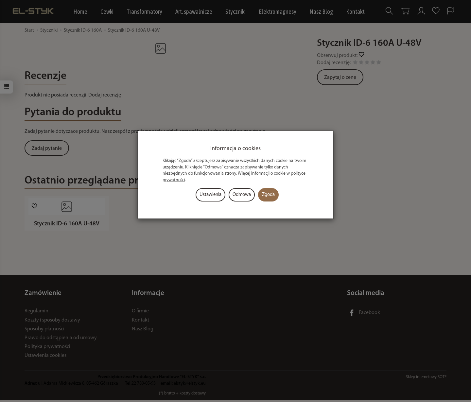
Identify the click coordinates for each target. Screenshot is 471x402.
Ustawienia (210, 194)
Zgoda (268, 194)
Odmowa (242, 194)
